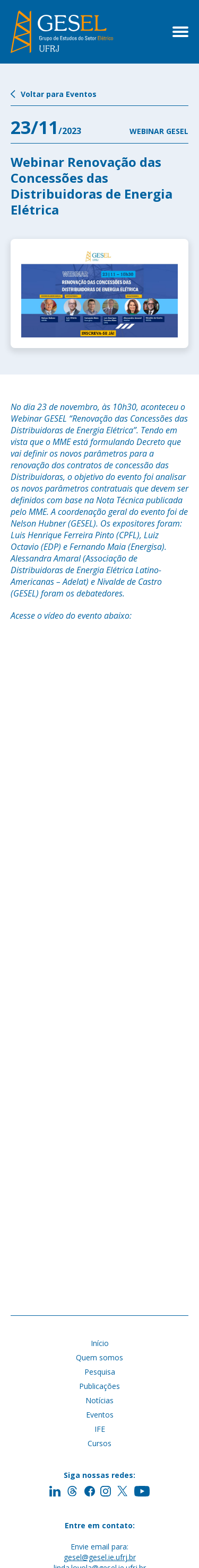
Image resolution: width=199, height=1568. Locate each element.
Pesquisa (99, 1372)
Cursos (99, 1443)
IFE (99, 1429)
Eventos (100, 1415)
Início (100, 1343)
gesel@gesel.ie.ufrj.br (100, 1557)
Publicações (99, 1386)
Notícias (99, 1400)
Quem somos (99, 1357)
